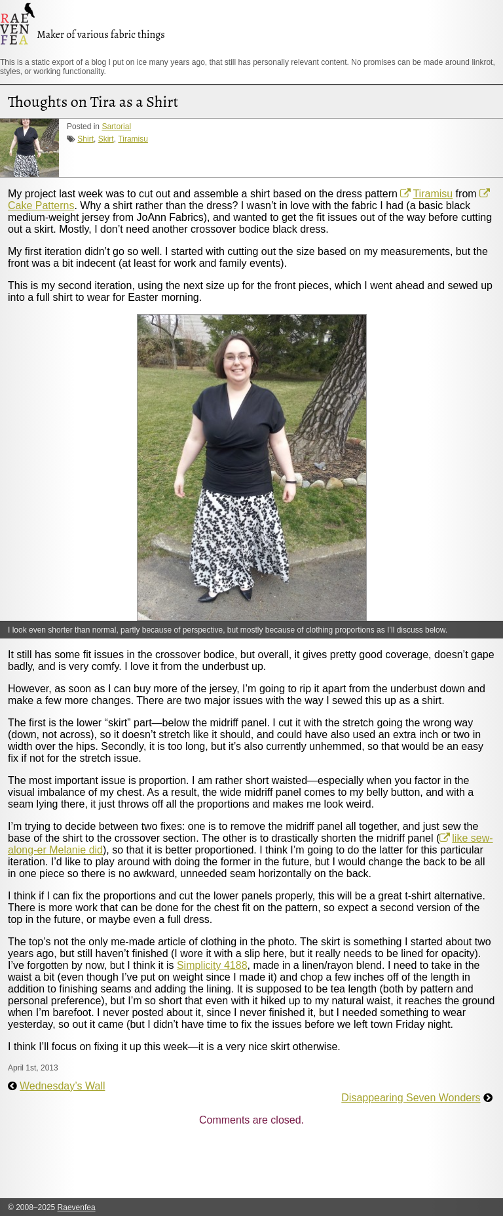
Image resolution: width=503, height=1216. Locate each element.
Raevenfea (77, 1207)
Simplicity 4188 (212, 965)
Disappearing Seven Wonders (410, 1097)
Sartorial (116, 126)
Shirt (85, 139)
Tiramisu (133, 139)
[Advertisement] (246, 1166)
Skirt (106, 139)
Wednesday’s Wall (62, 1085)
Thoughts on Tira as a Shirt (93, 101)
